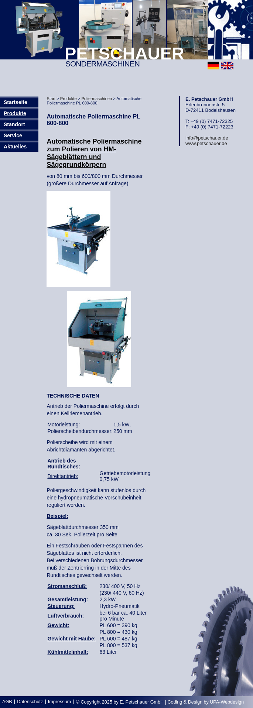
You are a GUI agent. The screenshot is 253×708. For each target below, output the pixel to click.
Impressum (59, 701)
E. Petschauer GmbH (142, 702)
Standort (14, 124)
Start (51, 98)
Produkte (15, 113)
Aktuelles (15, 146)
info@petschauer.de (206, 138)
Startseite (15, 102)
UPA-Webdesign (227, 702)
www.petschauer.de (206, 143)
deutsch (213, 65)
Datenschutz (30, 701)
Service (13, 135)
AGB (7, 701)
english (227, 65)
